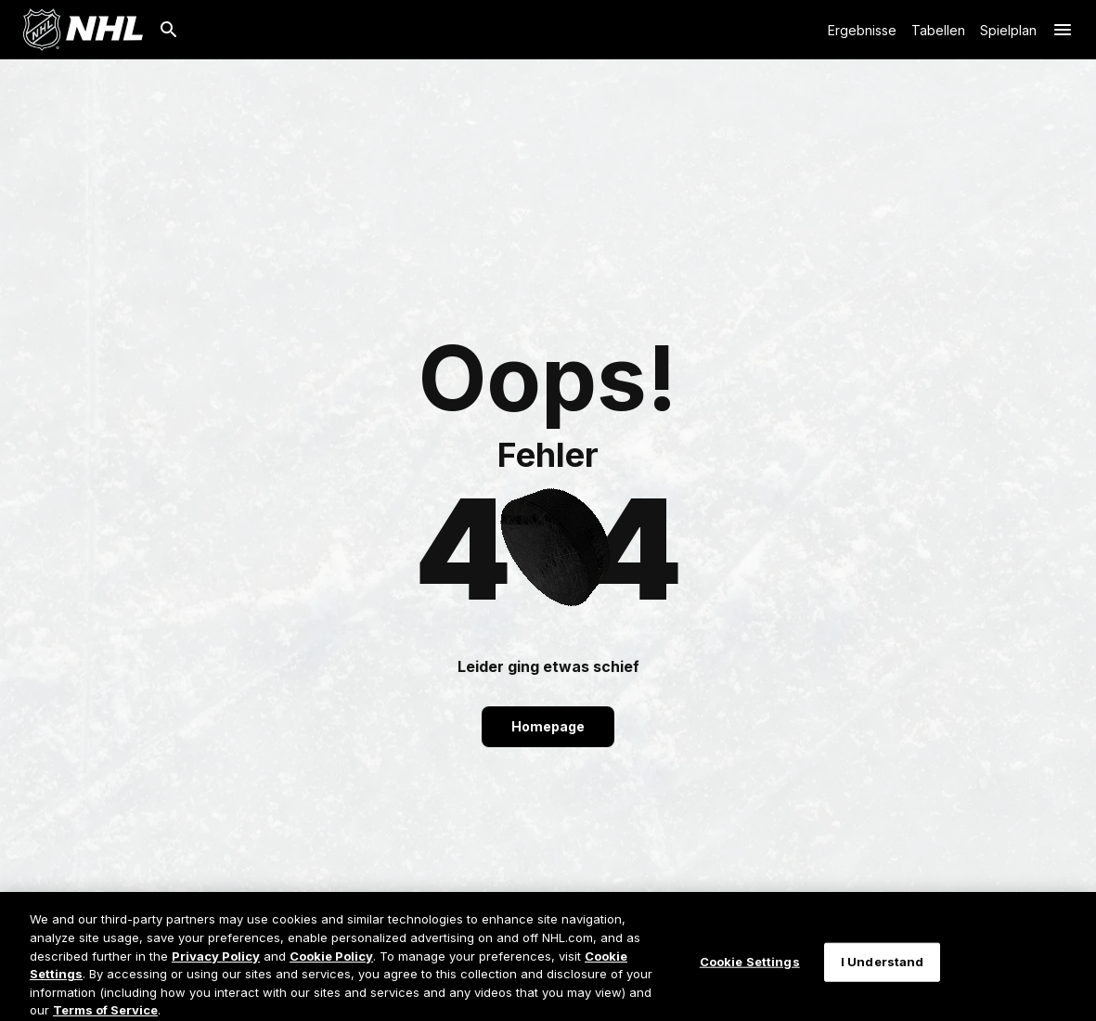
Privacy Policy (216, 967)
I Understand (882, 972)
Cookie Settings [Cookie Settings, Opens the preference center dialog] (750, 972)
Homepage (548, 726)
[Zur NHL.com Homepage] (82, 29)
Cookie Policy (331, 967)
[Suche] (169, 30)
